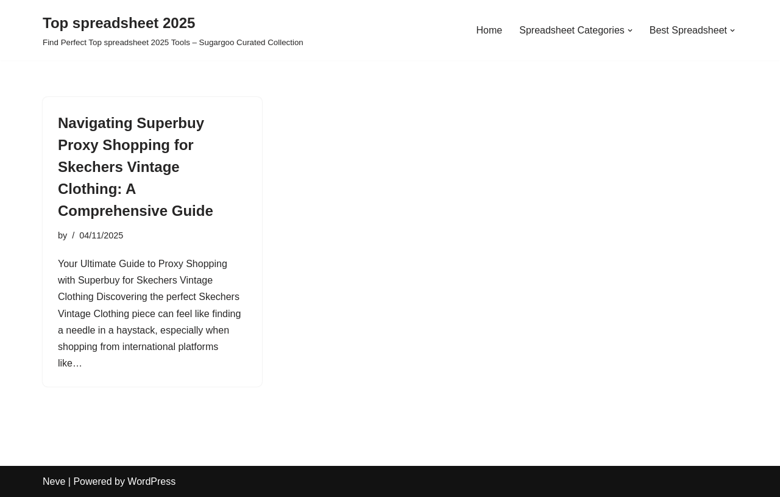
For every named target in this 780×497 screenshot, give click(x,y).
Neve (54, 481)
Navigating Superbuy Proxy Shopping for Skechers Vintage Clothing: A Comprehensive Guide (135, 167)
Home (490, 30)
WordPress (151, 481)
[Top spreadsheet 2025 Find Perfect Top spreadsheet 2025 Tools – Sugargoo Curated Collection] (173, 30)
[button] (630, 30)
